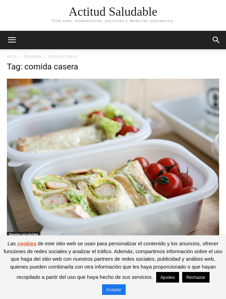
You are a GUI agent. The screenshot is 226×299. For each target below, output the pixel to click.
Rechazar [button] (195, 277)
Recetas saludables (23, 234)
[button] (12, 40)
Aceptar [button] (114, 289)
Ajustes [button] (167, 277)
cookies (26, 243)
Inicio (12, 56)
